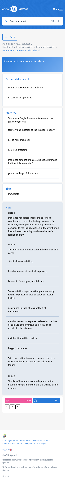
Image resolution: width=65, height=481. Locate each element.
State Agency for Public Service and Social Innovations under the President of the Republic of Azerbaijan (26, 442)
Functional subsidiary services (17, 47)
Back (12, 37)
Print (57, 400)
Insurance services (45, 47)
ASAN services (23, 43)
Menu (58, 9)
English (5, 450)
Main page (7, 43)
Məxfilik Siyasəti (9, 455)
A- (7, 407)
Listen (28, 400)
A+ (18, 406)
